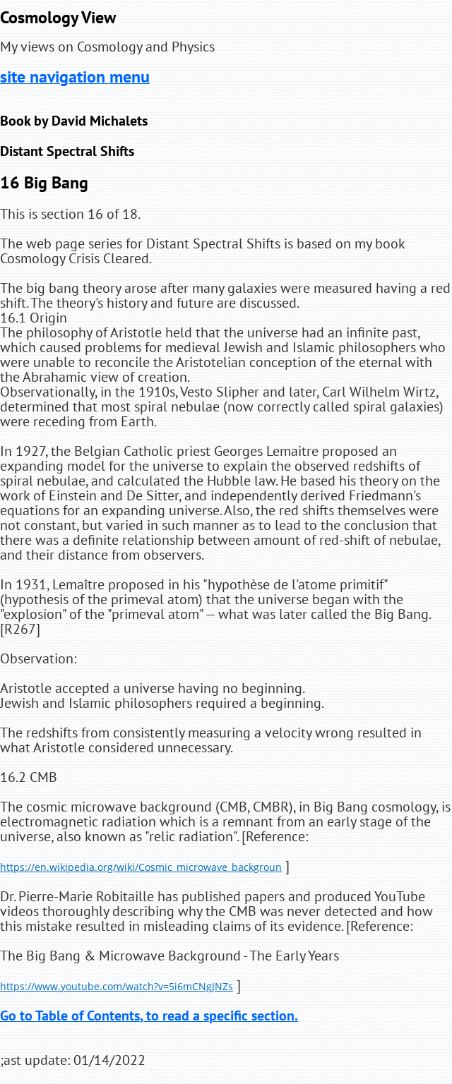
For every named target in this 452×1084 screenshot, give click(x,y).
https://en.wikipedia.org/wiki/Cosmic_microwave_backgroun (141, 867)
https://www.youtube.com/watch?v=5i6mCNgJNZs (116, 986)
